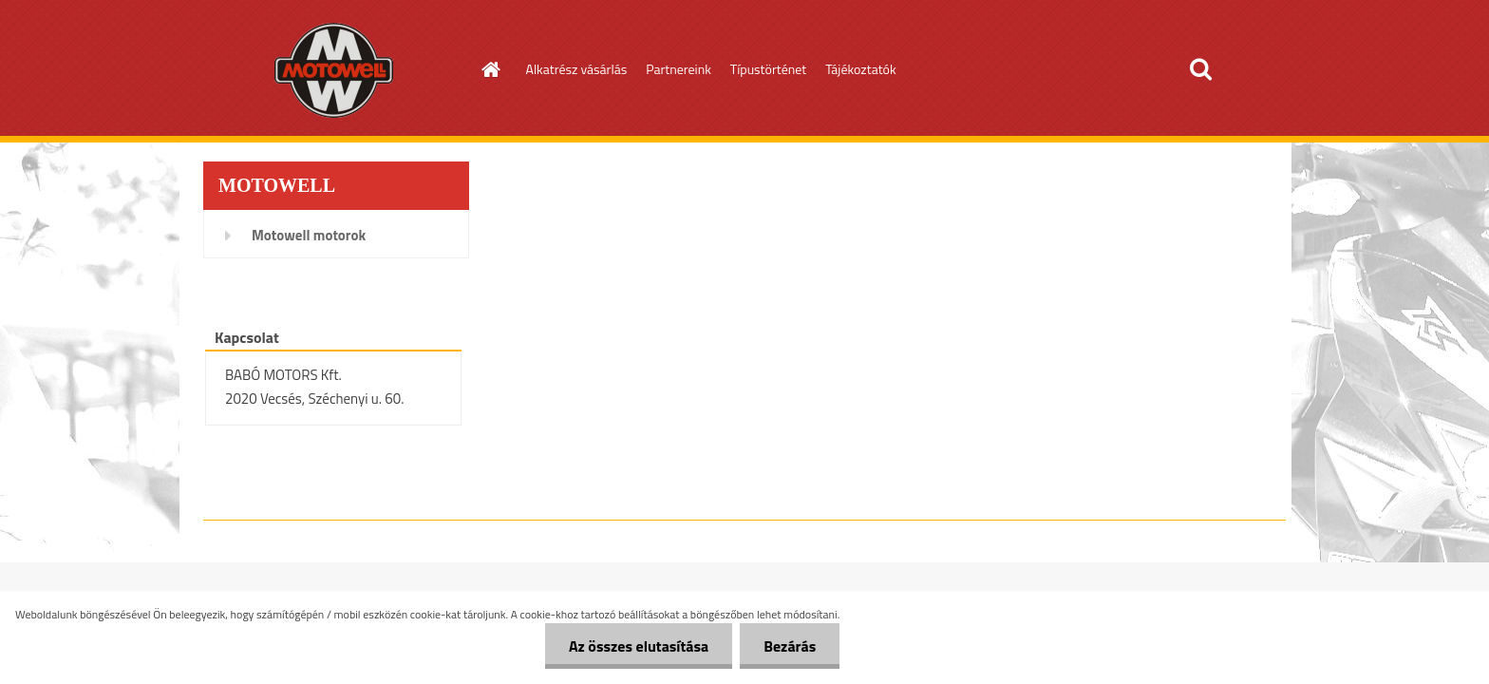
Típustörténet (768, 69)
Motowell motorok (309, 235)
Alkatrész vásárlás (577, 69)
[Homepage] (490, 69)
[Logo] (333, 70)
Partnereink (678, 69)
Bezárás (789, 646)
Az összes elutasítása (638, 646)
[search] (1200, 69)
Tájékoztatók (860, 69)
